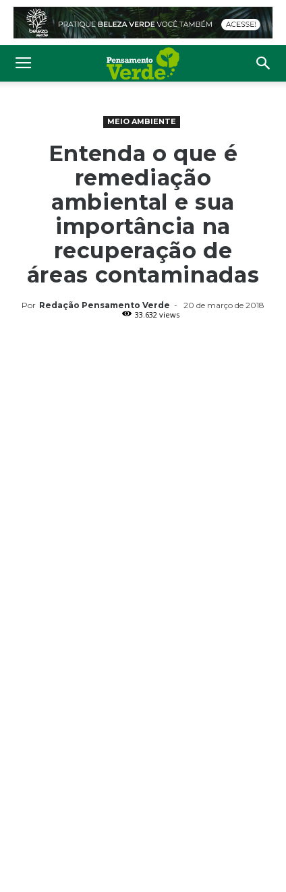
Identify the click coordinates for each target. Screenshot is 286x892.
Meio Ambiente (141, 121)
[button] (264, 63)
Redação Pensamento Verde (104, 305)
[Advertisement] (143, 470)
